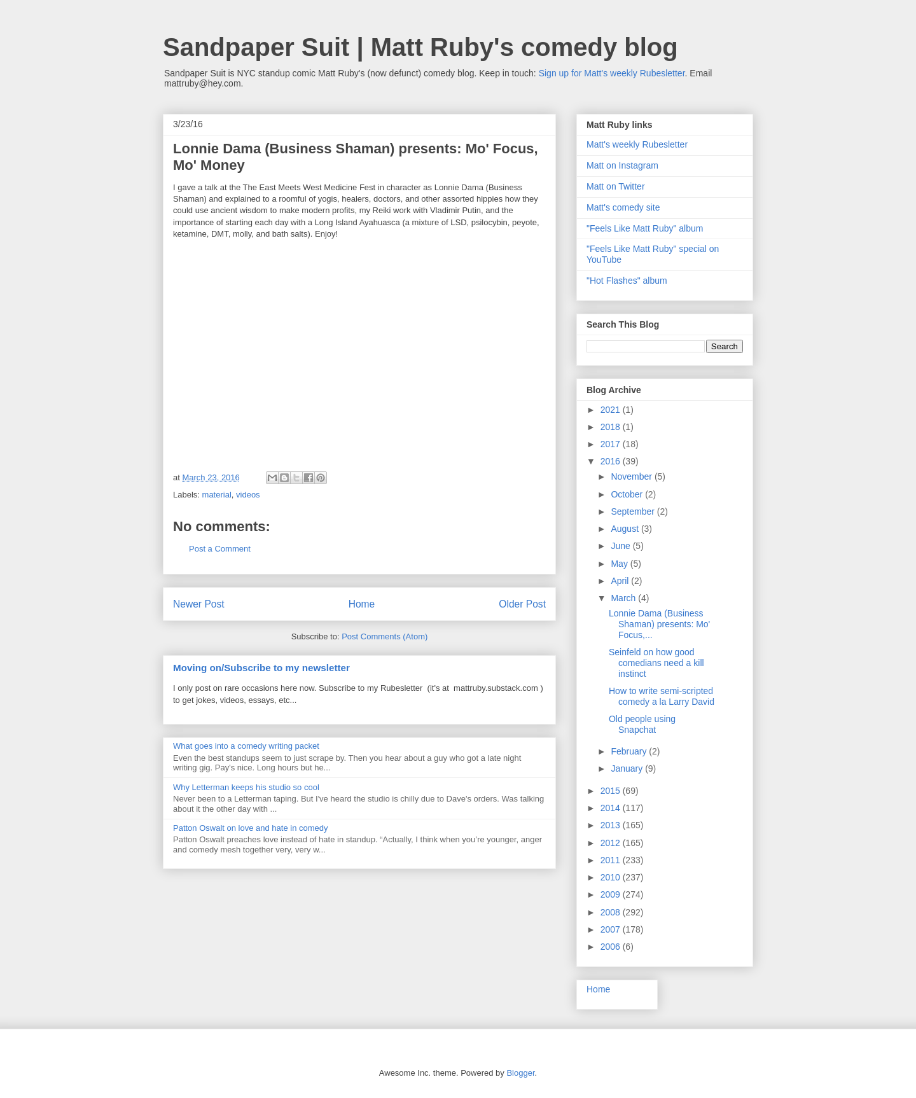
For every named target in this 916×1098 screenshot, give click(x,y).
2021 (611, 410)
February (630, 751)
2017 (611, 444)
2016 (611, 461)
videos (248, 494)
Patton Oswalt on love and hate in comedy (250, 828)
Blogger (520, 1073)
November (632, 476)
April (621, 581)
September (633, 511)
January (628, 768)
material (217, 494)
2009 (611, 894)
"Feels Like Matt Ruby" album (644, 228)
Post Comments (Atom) (384, 636)
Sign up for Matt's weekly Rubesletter (612, 73)
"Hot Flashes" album (626, 280)
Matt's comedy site (623, 207)
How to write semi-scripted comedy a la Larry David (661, 696)
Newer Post (199, 604)
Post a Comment (220, 548)
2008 (611, 912)
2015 (611, 791)
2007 (611, 929)
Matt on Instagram (622, 165)
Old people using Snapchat (642, 724)
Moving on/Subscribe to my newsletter (261, 667)
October (628, 494)
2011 (611, 860)
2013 (611, 825)
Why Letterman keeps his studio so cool (246, 787)
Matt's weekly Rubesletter (637, 144)
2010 (611, 877)
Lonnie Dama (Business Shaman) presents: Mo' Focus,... (659, 624)
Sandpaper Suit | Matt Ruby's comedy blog (420, 47)
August (626, 529)
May (620, 564)
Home (362, 604)
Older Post (522, 604)
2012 (611, 843)
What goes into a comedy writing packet (246, 746)
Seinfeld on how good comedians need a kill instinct (656, 663)
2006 (611, 947)
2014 (611, 808)
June (621, 546)
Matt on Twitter (615, 186)
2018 (611, 427)
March (624, 598)
